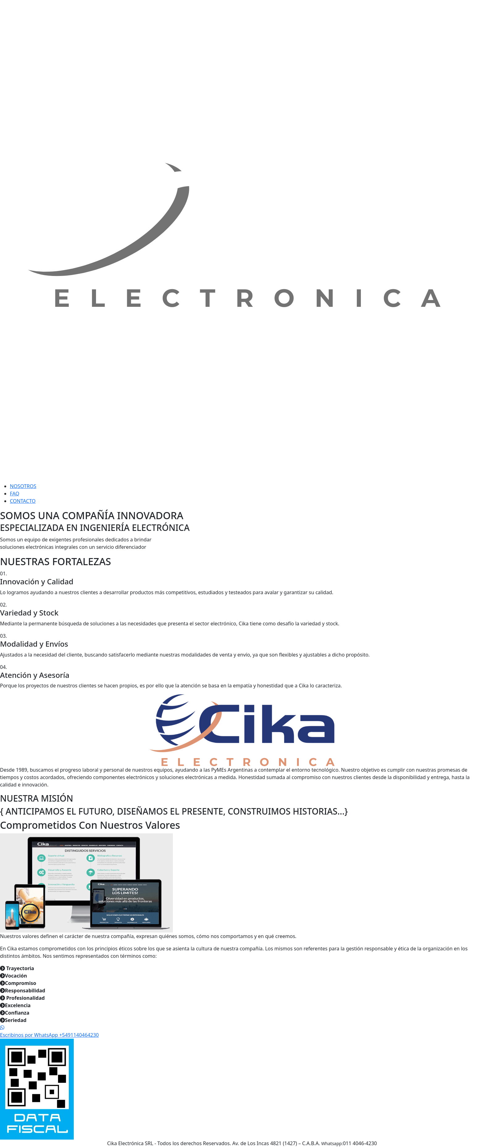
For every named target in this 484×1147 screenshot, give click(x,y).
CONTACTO (22, 501)
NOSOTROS (23, 486)
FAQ (14, 493)
